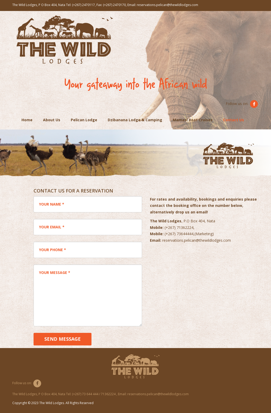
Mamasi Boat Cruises (193, 119)
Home (26, 119)
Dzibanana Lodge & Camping (135, 119)
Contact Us (233, 119)
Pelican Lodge (84, 119)
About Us (51, 119)
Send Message (62, 339)
